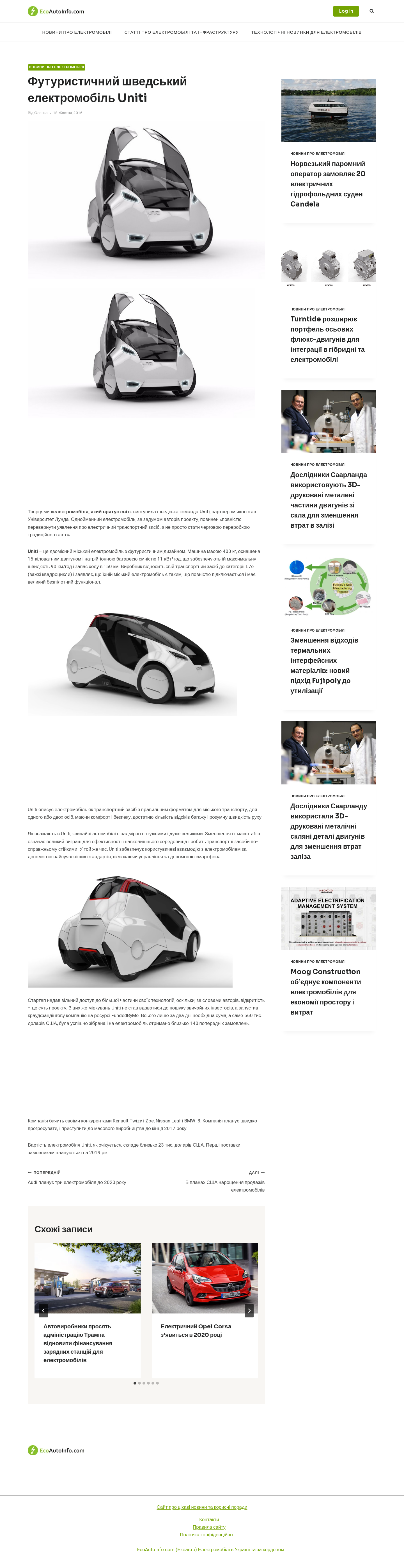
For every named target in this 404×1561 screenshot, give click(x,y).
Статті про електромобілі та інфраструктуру (182, 32)
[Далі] (249, 1310)
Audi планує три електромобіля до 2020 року (84, 1177)
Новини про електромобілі (77, 32)
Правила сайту (209, 1527)
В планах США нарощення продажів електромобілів (208, 1181)
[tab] (135, 1383)
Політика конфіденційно (206, 1534)
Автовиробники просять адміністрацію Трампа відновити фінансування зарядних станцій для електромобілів (77, 1343)
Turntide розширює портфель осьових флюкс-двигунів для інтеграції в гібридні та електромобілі (327, 339)
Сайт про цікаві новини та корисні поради (202, 1507)
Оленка (40, 113)
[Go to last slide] (43, 1310)
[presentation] (88, 1278)
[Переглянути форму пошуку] (371, 11)
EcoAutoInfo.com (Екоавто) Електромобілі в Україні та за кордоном (210, 1549)
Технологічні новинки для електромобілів (306, 32)
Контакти (209, 1519)
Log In (346, 11)
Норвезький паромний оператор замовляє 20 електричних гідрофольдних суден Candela (328, 184)
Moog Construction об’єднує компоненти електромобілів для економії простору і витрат (325, 992)
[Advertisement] (146, 466)
